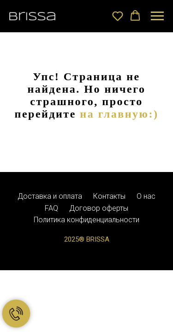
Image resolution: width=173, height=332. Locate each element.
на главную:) (119, 114)
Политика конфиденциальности (86, 219)
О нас (146, 196)
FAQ (51, 208)
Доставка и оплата (50, 196)
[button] (117, 15)
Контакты (109, 196)
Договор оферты (98, 208)
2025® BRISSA (86, 239)
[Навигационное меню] (157, 16)
